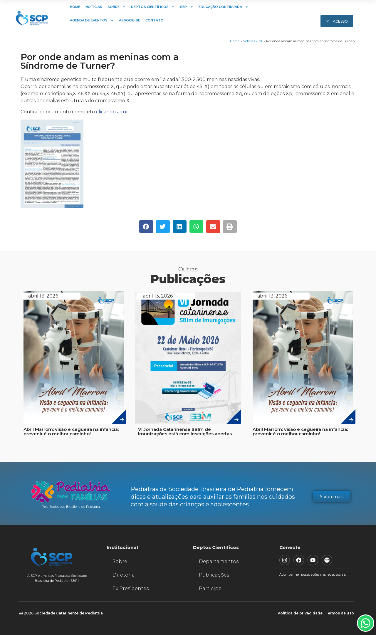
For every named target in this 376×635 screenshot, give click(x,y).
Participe (210, 588)
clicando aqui (111, 112)
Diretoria (124, 575)
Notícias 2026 (253, 41)
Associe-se (129, 20)
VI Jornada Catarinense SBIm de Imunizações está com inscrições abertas (185, 431)
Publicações (214, 575)
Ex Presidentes (131, 588)
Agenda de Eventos (92, 20)
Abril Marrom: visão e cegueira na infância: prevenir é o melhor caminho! (71, 431)
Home (75, 7)
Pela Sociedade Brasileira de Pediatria (71, 507)
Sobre (117, 6)
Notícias (93, 7)
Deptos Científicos (153, 6)
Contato (154, 20)
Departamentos (219, 561)
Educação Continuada (223, 6)
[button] (146, 226)
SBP (186, 6)
